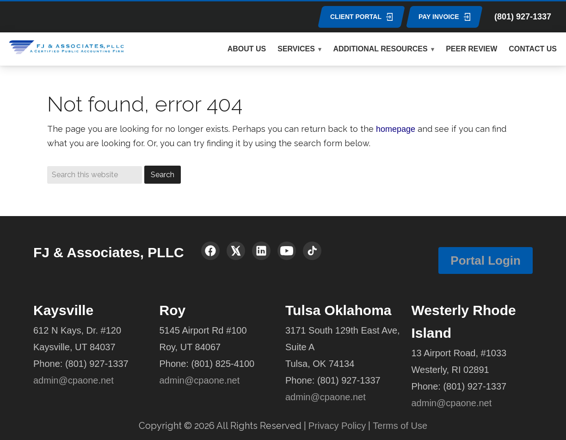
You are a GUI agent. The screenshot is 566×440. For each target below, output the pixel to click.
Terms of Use (400, 426)
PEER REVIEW (471, 49)
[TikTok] (312, 251)
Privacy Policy (337, 426)
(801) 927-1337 (522, 16)
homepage (395, 129)
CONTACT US (533, 49)
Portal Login (485, 260)
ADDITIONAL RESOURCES (380, 49)
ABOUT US (247, 49)
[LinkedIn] (261, 251)
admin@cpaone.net (73, 380)
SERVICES (296, 49)
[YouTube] (286, 251)
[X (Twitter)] (236, 251)
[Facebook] (210, 251)
